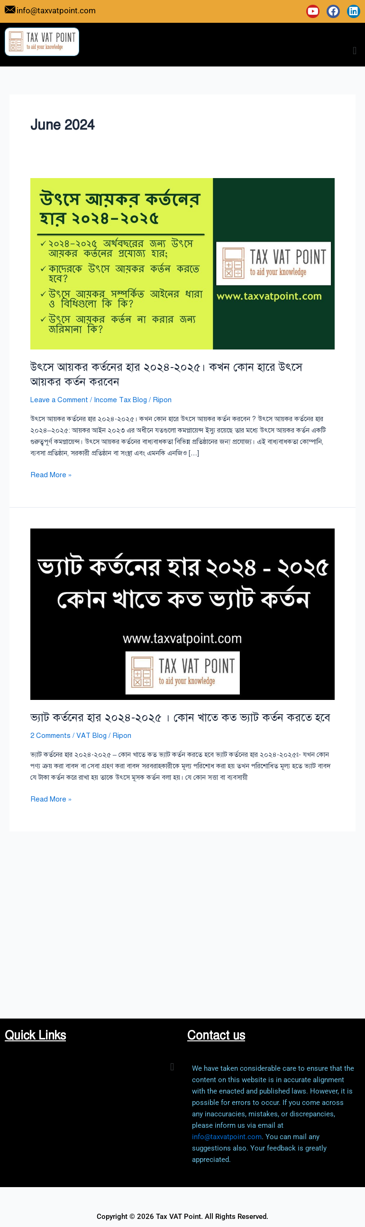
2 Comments (50, 735)
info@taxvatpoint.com (227, 1137)
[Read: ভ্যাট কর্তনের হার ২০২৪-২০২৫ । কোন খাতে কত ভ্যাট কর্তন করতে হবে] (182, 613)
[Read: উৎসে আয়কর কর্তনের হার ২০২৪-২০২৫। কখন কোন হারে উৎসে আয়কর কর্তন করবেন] (182, 263)
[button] (354, 50)
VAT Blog (91, 735)
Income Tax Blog (120, 400)
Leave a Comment (59, 400)
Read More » (51, 474)
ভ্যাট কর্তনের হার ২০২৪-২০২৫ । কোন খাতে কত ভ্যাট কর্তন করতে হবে (180, 717)
